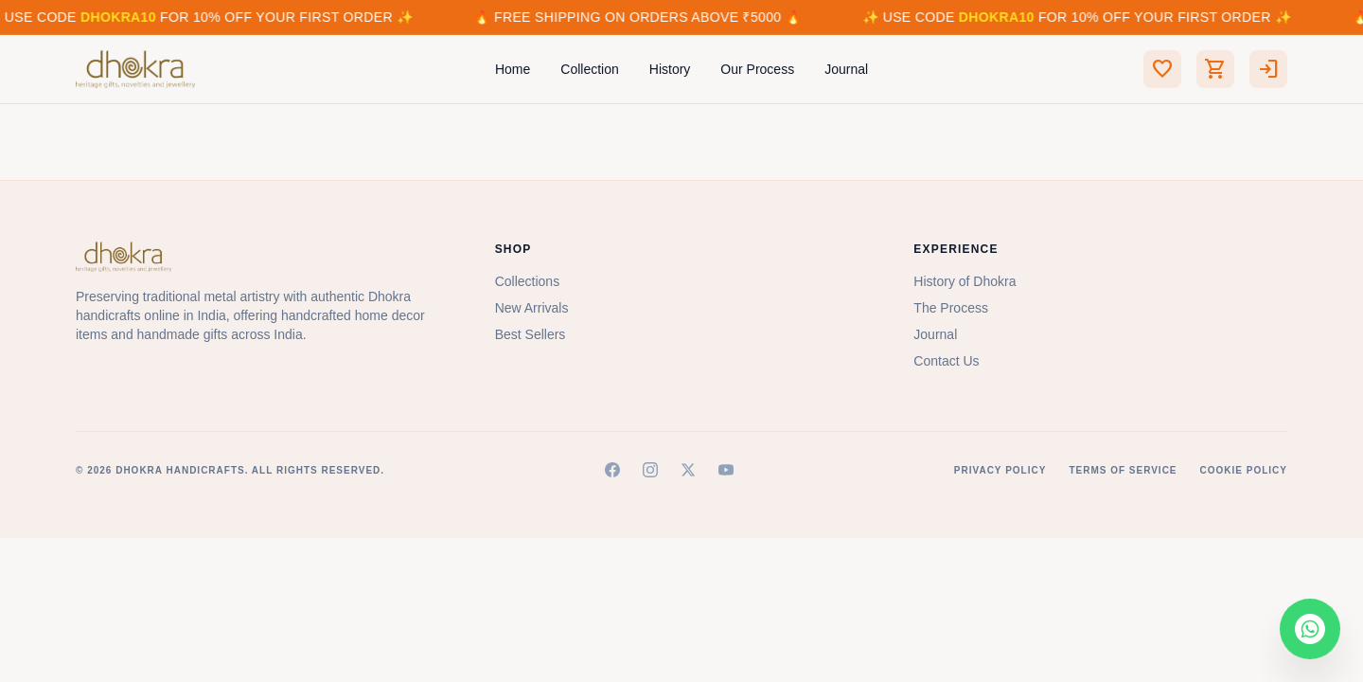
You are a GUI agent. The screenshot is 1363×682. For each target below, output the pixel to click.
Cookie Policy (1243, 470)
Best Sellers (530, 334)
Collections (527, 281)
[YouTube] (726, 469)
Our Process (757, 69)
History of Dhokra (964, 281)
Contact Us (946, 360)
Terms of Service (1123, 470)
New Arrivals (532, 307)
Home (512, 69)
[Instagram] (650, 469)
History (670, 69)
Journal (846, 69)
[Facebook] (612, 469)
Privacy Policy (1000, 470)
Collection (589, 69)
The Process (950, 307)
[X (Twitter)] (688, 469)
